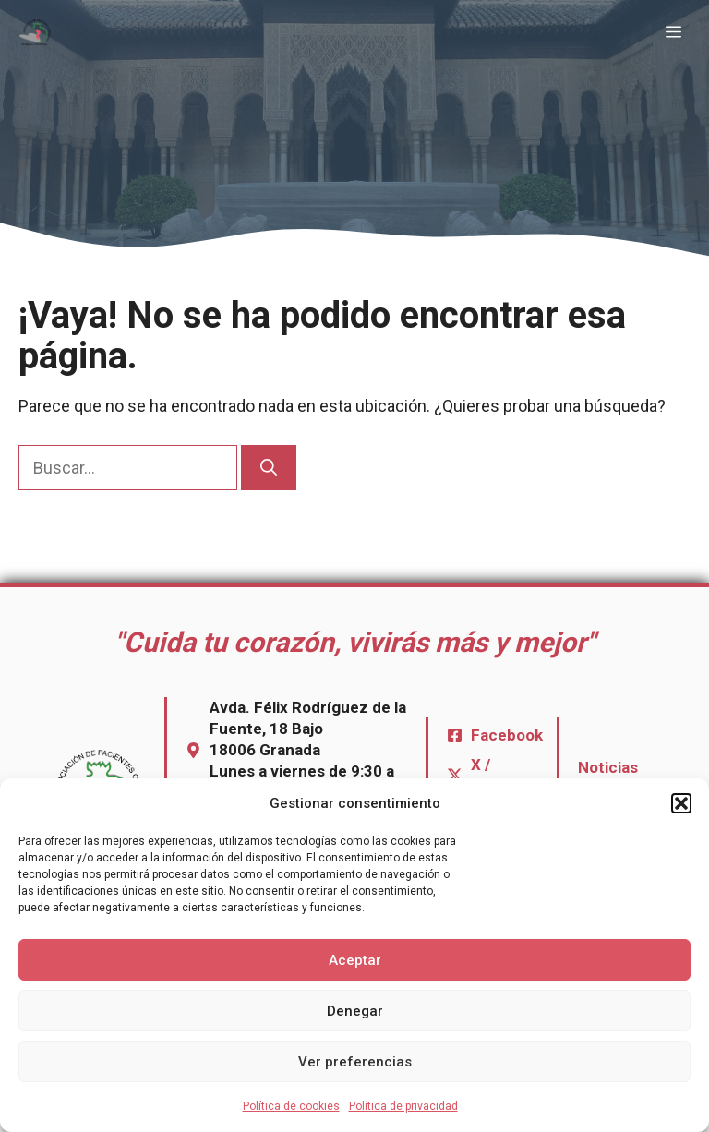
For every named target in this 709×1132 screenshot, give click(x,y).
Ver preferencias (355, 1062)
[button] (681, 803)
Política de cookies (291, 1106)
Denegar (355, 1011)
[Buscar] (268, 467)
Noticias (608, 767)
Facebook (507, 735)
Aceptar (355, 960)
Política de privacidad (403, 1106)
